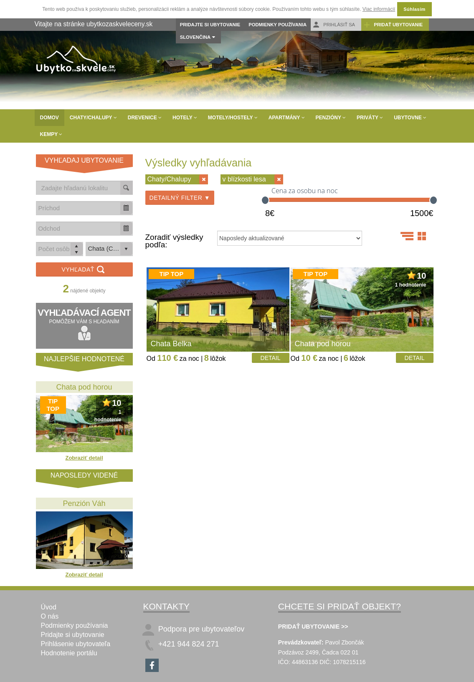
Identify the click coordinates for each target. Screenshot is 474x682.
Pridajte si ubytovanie (210, 24)
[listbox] (109, 249)
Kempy (51, 134)
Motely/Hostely (233, 118)
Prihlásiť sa (334, 24)
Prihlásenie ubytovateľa (76, 643)
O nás (50, 616)
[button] (126, 207)
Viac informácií (378, 9)
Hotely (184, 118)
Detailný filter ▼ (180, 197)
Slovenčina (195, 37)
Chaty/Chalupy (93, 118)
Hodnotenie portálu (69, 653)
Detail (271, 358)
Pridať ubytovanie (393, 24)
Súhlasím (414, 9)
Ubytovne (410, 118)
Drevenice (145, 118)
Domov (49, 118)
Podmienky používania (277, 24)
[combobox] (78, 207)
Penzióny (331, 118)
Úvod (48, 607)
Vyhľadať (84, 270)
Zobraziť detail (84, 458)
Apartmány (287, 118)
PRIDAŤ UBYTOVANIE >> (313, 626)
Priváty (370, 118)
